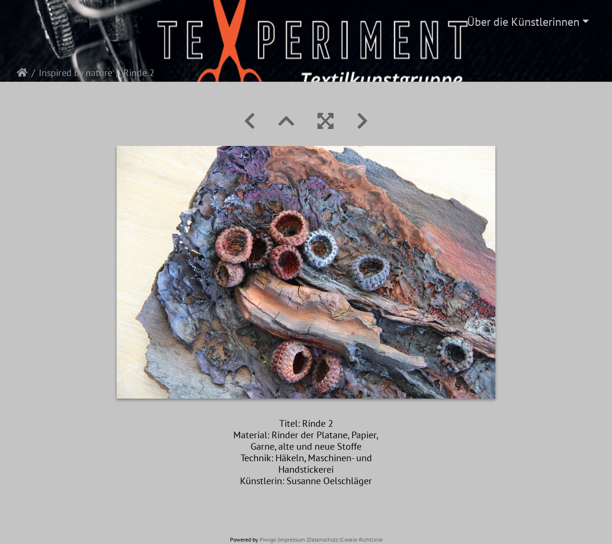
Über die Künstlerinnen (523, 21)
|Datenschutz (322, 539)
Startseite (22, 73)
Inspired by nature (75, 73)
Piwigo (268, 539)
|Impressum (291, 539)
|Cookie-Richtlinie (360, 539)
